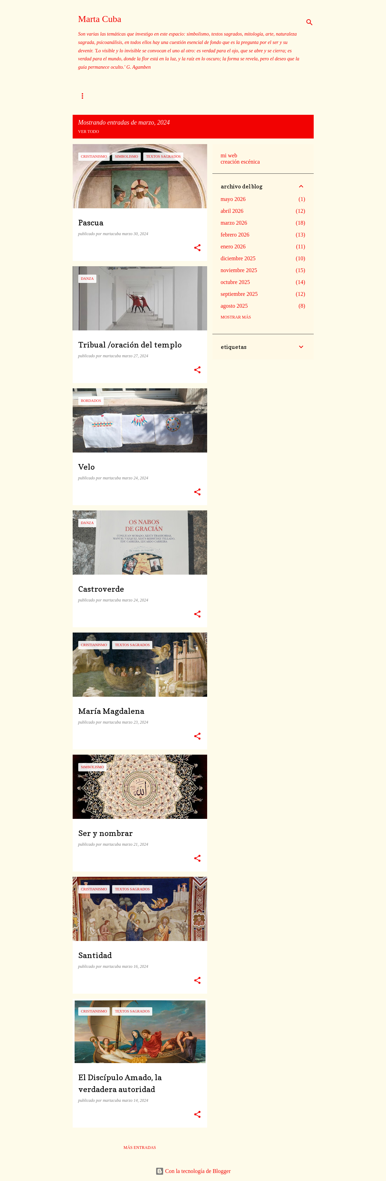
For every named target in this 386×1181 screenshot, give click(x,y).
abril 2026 (232, 211)
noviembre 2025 (239, 270)
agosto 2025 (234, 306)
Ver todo (88, 131)
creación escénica (240, 162)
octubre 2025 (235, 282)
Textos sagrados (214, 96)
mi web (229, 155)
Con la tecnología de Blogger (193, 1171)
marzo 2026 (234, 223)
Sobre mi (88, 96)
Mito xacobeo (164, 96)
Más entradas (139, 1147)
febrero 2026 (235, 235)
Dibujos (258, 96)
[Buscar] (309, 22)
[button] (197, 248)
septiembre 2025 (239, 294)
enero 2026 (233, 246)
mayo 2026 (233, 199)
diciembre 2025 (238, 258)
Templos (122, 96)
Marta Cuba (99, 19)
